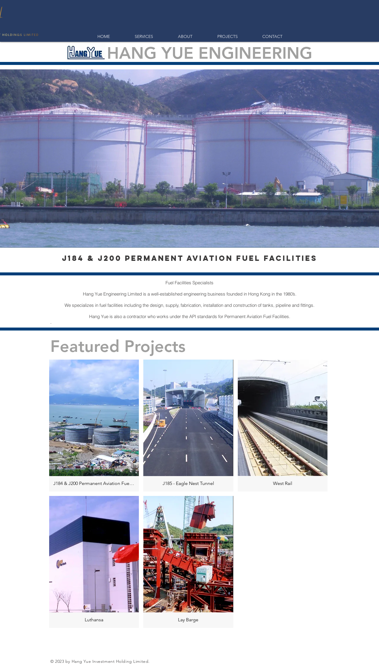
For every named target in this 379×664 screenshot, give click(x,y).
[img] (282, 425)
